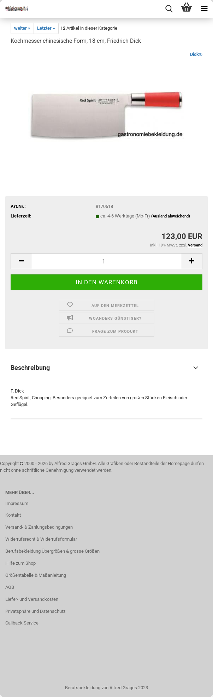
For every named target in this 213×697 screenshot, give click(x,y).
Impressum (16, 503)
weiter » (22, 28)
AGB (9, 587)
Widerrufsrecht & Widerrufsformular (41, 539)
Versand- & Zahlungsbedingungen (39, 527)
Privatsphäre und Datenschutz (35, 611)
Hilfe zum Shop (20, 563)
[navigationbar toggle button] (204, 9)
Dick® (196, 54)
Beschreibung (30, 367)
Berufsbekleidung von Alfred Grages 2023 (106, 687)
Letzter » (46, 28)
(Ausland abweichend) (170, 216)
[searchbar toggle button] (169, 9)
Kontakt (13, 515)
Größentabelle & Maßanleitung (35, 575)
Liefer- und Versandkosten (31, 599)
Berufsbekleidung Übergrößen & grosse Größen (52, 551)
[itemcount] (106, 261)
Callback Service (22, 623)
